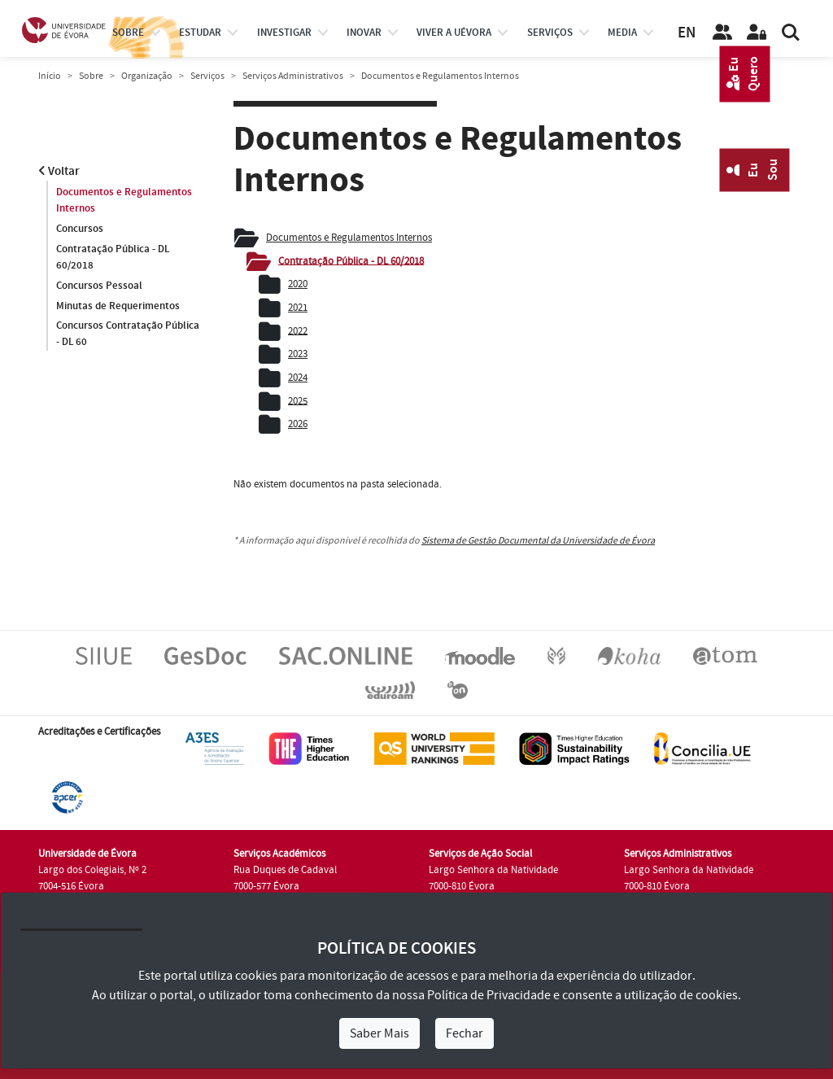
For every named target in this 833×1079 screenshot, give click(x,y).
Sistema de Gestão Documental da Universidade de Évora (538, 541)
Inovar (364, 32)
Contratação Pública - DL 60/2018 (112, 257)
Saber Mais (379, 1033)
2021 (297, 307)
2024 (297, 377)
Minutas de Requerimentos (118, 306)
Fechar (464, 1033)
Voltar (59, 171)
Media (622, 32)
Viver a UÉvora (453, 32)
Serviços (550, 32)
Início (49, 76)
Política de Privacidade (489, 995)
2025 (297, 400)
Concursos (79, 228)
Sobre (128, 32)
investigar (284, 32)
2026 (297, 424)
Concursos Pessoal (99, 285)
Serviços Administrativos (292, 76)
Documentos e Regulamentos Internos (124, 200)
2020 (297, 284)
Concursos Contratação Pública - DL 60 (127, 334)
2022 (297, 330)
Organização (146, 76)
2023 (297, 354)
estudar (200, 32)
